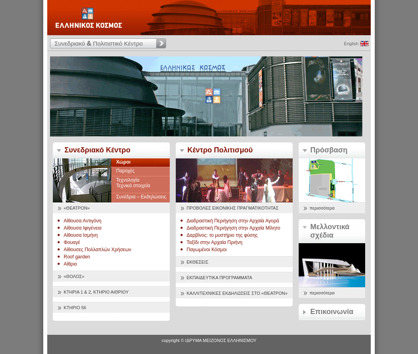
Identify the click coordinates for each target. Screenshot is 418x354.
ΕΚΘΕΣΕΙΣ (197, 262)
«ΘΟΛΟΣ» (74, 276)
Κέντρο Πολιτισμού (220, 150)
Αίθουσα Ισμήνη (81, 235)
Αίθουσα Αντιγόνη (82, 221)
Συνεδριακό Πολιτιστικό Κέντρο (98, 43)
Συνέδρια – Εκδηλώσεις (141, 197)
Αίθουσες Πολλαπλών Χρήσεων (97, 249)
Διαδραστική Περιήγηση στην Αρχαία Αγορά (233, 221)
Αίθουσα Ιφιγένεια (82, 228)
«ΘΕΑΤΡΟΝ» (77, 208)
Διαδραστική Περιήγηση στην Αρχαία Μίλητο (233, 228)
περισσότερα (322, 208)
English (351, 43)
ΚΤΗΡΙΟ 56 (75, 307)
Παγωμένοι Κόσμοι (207, 249)
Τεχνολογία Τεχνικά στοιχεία (133, 182)
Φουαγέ (72, 242)
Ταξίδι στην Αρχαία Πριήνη (214, 242)
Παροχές (125, 171)
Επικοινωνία (332, 312)
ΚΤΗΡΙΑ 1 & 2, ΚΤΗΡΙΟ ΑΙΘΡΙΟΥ (96, 292)
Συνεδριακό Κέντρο (97, 150)
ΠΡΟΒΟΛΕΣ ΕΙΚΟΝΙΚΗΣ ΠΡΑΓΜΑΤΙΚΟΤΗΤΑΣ (233, 208)
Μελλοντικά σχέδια (330, 231)
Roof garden (77, 257)
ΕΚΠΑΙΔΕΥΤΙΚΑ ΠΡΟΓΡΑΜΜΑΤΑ (219, 277)
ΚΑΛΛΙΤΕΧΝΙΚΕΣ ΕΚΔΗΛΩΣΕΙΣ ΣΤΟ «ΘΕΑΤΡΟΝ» (237, 293)
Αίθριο (70, 264)
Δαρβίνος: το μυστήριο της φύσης (222, 235)
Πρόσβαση (329, 150)
